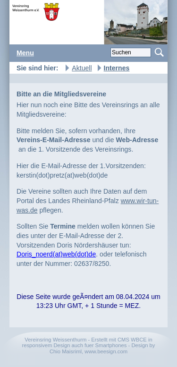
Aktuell (82, 68)
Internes (117, 68)
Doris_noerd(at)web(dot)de (56, 254)
